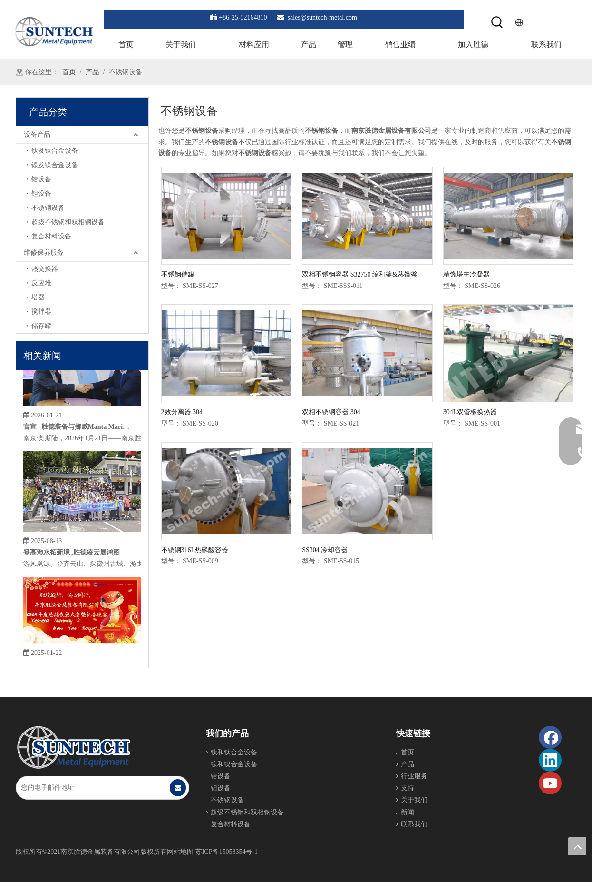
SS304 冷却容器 (325, 550)
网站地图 (180, 851)
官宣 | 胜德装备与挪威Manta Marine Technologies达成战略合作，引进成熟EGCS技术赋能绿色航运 (77, 430)
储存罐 (41, 325)
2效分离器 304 (182, 412)
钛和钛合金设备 (234, 752)
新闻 (407, 812)
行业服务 (414, 776)
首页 (407, 752)
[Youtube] (550, 783)
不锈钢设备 (48, 207)
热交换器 (44, 268)
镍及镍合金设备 (54, 164)
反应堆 (41, 283)
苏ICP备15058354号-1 (226, 851)
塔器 (38, 297)
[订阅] (178, 787)
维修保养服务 (44, 252)
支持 (407, 788)
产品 (407, 764)
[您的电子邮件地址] (92, 787)
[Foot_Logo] (73, 747)
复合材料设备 (51, 236)
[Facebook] (550, 737)
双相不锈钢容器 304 (331, 412)
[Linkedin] (550, 760)
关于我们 (414, 799)
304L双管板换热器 (470, 412)
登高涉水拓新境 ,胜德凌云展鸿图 (71, 556)
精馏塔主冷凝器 (466, 274)
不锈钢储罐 (177, 274)
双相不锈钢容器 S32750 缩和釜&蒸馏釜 (359, 274)
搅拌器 (41, 311)
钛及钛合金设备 (54, 150)
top (577, 846)
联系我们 (414, 824)
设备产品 (37, 134)
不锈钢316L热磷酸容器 (195, 550)
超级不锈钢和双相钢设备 (68, 222)
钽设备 (41, 193)
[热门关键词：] (497, 22)
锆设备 (41, 179)
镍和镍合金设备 (234, 764)
